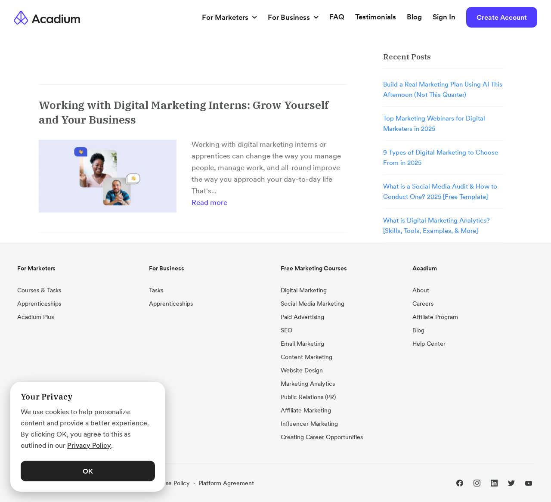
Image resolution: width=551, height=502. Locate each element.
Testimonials (375, 17)
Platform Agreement (226, 483)
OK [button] (88, 471)
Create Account (502, 17)
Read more (209, 202)
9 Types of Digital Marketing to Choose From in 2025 (440, 157)
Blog (414, 17)
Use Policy (175, 483)
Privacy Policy (89, 445)
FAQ (336, 17)
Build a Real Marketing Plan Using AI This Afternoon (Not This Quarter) (442, 89)
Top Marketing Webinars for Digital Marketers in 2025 (434, 123)
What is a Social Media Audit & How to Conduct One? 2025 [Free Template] (440, 191)
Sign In (444, 17)
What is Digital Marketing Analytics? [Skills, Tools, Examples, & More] (436, 225)
